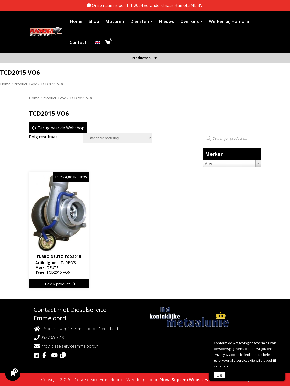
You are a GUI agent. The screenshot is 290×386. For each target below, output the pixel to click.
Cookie (234, 354)
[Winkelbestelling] (117, 138)
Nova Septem (173, 379)
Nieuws (166, 21)
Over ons (189, 21)
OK (219, 375)
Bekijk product (60, 283)
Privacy (219, 354)
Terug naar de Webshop (57, 128)
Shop (94, 21)
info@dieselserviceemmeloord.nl (66, 346)
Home (76, 21)
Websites (198, 379)
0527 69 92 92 (50, 337)
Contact (78, 42)
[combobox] (232, 163)
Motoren (114, 21)
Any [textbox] (208, 163)
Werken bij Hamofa (229, 21)
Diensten (139, 21)
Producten (145, 57)
